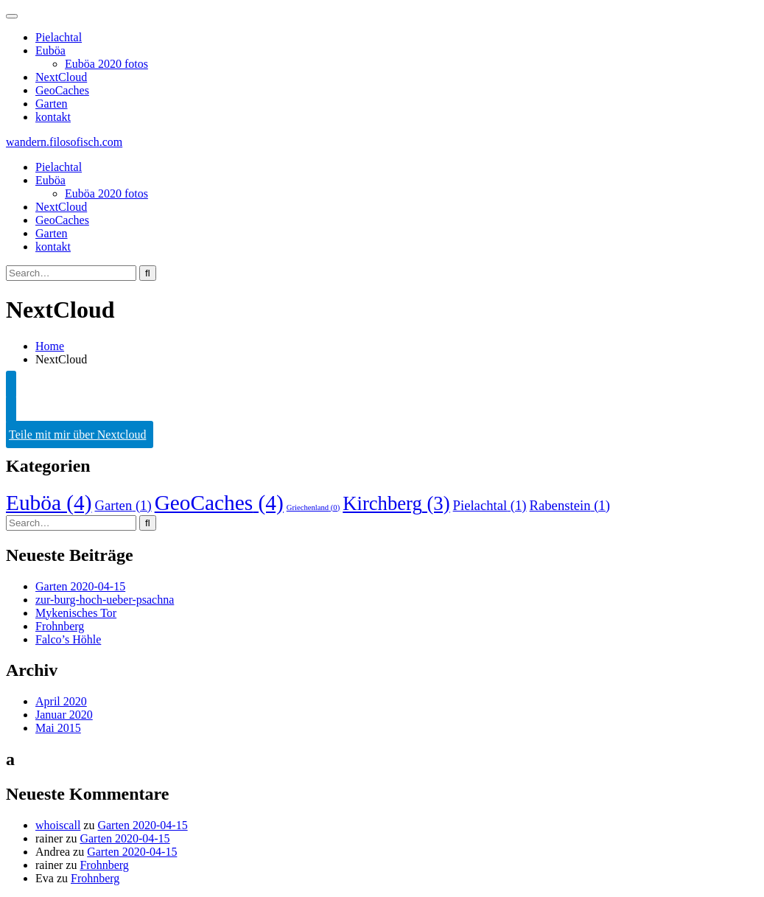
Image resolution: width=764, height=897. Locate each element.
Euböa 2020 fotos (106, 63)
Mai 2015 (58, 728)
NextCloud (61, 77)
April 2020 (61, 701)
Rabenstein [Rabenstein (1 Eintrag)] (570, 505)
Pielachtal (58, 37)
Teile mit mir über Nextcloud (77, 434)
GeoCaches (62, 90)
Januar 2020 (64, 714)
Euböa (50, 50)
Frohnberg (59, 626)
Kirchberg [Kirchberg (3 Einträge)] (396, 503)
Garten (51, 103)
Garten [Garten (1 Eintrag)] (122, 505)
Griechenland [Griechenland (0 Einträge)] (313, 507)
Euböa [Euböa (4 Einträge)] (48, 502)
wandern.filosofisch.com (64, 142)
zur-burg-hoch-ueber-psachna (104, 599)
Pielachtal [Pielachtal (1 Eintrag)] (490, 505)
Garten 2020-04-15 (80, 586)
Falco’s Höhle (68, 639)
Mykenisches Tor (75, 613)
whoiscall (57, 825)
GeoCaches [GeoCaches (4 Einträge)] (219, 502)
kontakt (53, 117)
